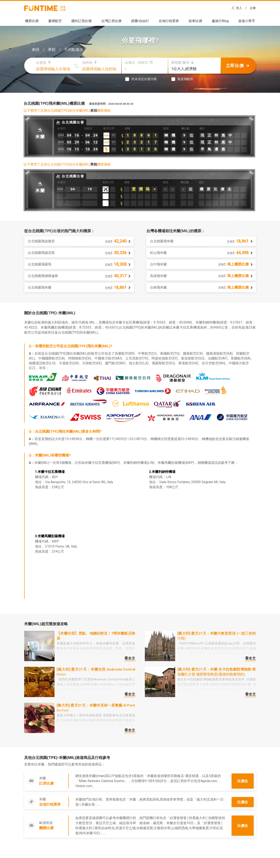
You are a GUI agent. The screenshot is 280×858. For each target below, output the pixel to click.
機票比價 (32, 21)
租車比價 (195, 21)
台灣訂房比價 (111, 21)
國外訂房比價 (81, 21)
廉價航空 (55, 21)
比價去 (242, 781)
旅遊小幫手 (246, 21)
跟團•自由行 (140, 21)
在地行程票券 (169, 21)
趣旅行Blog (220, 21)
